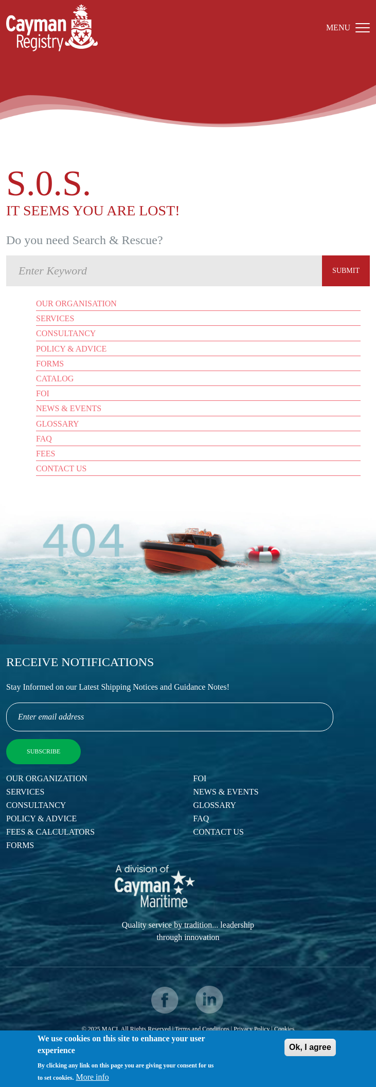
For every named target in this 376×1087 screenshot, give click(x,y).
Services (55, 318)
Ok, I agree (310, 1050)
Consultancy (66, 333)
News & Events (68, 408)
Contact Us (61, 468)
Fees (45, 453)
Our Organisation (76, 303)
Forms (50, 363)
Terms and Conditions (202, 1029)
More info (92, 1080)
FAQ (44, 438)
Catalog (55, 378)
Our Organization (46, 778)
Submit (346, 270)
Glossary (57, 423)
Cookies (284, 1029)
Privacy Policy (252, 1029)
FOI (42, 393)
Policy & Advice (71, 348)
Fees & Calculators (50, 831)
